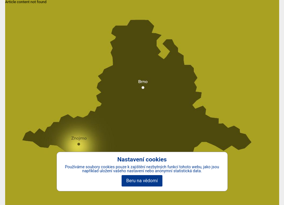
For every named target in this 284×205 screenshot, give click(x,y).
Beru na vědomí (142, 180)
